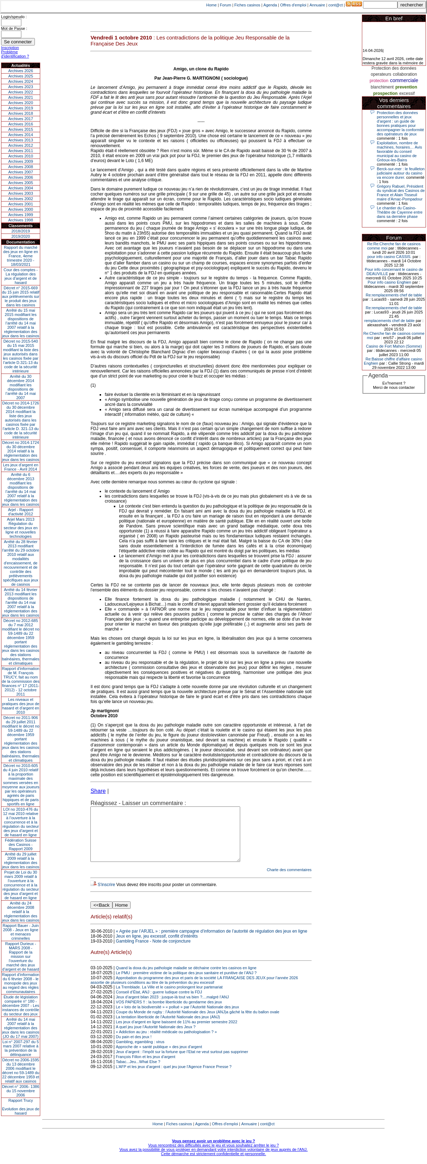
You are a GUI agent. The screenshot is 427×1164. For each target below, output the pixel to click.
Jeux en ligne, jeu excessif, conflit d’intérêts (157, 946)
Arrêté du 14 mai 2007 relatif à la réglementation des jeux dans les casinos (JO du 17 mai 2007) (20, 1028)
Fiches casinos (247, 5)
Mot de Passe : (14, 28)
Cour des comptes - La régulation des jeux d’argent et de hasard (21, 276)
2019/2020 (20, 236)
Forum (225, 5)
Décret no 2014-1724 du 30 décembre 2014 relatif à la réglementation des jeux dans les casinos (20, 451)
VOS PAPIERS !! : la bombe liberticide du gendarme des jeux (169, 1012)
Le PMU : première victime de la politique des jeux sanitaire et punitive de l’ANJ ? (186, 983)
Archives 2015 (20, 129)
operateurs (381, 74)
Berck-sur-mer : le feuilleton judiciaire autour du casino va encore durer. (401, 173)
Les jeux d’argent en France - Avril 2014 (20, 467)
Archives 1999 (20, 215)
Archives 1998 (20, 220)
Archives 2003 (20, 193)
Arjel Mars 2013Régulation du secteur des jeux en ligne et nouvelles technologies (20, 527)
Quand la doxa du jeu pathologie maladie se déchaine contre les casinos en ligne (186, 978)
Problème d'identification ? (15, 54)
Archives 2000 (20, 209)
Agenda (270, 5)
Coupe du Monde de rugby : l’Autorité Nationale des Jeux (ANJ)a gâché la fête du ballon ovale (197, 1022)
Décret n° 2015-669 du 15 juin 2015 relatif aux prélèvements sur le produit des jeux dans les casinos (20, 296)
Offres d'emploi (293, 5)
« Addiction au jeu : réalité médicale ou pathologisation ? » (166, 1042)
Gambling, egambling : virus (140, 1052)
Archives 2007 (20, 172)
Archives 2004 (20, 188)
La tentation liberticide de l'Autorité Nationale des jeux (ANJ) (168, 1027)
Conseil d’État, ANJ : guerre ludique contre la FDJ (159, 1003)
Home (211, 5)
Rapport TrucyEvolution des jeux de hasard (20, 1106)
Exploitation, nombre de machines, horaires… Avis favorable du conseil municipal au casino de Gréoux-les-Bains (399, 151)
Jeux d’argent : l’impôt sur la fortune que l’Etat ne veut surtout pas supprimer (182, 1062)
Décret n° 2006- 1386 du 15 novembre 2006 (20, 1090)
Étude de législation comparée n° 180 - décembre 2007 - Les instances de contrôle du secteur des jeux (20, 1005)
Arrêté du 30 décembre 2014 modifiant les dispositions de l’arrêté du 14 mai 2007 (21, 387)
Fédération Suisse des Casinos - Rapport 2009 (21, 844)
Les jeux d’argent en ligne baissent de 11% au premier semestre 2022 (176, 1032)
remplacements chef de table (389, 320)
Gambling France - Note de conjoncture (153, 951)
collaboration (405, 74)
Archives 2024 (20, 81)
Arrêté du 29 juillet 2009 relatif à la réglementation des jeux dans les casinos (20, 860)
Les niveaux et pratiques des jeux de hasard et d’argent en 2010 (20, 705)
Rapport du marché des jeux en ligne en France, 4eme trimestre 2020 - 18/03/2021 (20, 256)
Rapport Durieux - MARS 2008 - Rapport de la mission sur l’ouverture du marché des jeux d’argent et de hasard (20, 956)
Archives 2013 (20, 140)
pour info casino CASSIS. (389, 256)
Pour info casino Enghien (389, 282)
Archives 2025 (20, 76)
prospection (385, 93)
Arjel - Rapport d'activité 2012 (20, 512)
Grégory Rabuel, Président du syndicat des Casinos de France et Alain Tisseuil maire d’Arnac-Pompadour (401, 192)
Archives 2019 (20, 108)
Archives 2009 (20, 161)
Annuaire (317, 5)
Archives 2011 (20, 151)
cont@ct (335, 5)
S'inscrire (106, 895)
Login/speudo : (14, 17)
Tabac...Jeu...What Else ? (138, 1072)
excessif (407, 93)
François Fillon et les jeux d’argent (145, 1067)
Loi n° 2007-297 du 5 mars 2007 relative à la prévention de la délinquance (20, 1048)
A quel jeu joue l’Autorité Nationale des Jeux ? (156, 1037)
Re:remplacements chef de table (394, 295)
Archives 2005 (20, 183)
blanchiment (382, 87)
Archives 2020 (20, 103)
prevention (406, 87)
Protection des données (393, 68)
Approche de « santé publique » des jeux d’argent (159, 1057)
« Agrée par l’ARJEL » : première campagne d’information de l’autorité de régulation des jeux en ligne (211, 941)
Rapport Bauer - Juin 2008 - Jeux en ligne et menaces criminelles (20, 931)
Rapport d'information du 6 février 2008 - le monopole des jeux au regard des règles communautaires (20, 983)
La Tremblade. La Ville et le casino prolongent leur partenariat (169, 998)
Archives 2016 (20, 124)
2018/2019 (20, 231)
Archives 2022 (20, 92)
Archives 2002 (20, 199)
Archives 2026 (20, 71)
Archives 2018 (20, 113)
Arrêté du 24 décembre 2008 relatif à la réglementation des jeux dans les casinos (20, 911)
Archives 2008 (20, 167)
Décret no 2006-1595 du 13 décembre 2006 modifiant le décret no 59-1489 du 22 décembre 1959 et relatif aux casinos (20, 1070)
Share (98, 791)
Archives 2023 (20, 87)
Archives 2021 (20, 97)
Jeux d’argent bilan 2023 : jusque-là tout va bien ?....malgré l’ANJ (172, 1007)
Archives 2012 (20, 145)
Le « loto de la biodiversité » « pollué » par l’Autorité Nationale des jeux (177, 1017)
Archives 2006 (20, 177)
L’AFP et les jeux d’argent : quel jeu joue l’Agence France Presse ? (174, 1077)
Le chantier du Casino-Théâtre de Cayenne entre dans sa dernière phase (399, 212)
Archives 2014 (20, 135)
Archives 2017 (20, 119)
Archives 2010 (20, 156)
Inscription (10, 47)
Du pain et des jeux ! (134, 1047)
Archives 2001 (20, 204)
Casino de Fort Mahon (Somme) (394, 346)
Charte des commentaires (289, 880)
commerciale (404, 80)
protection (379, 80)
